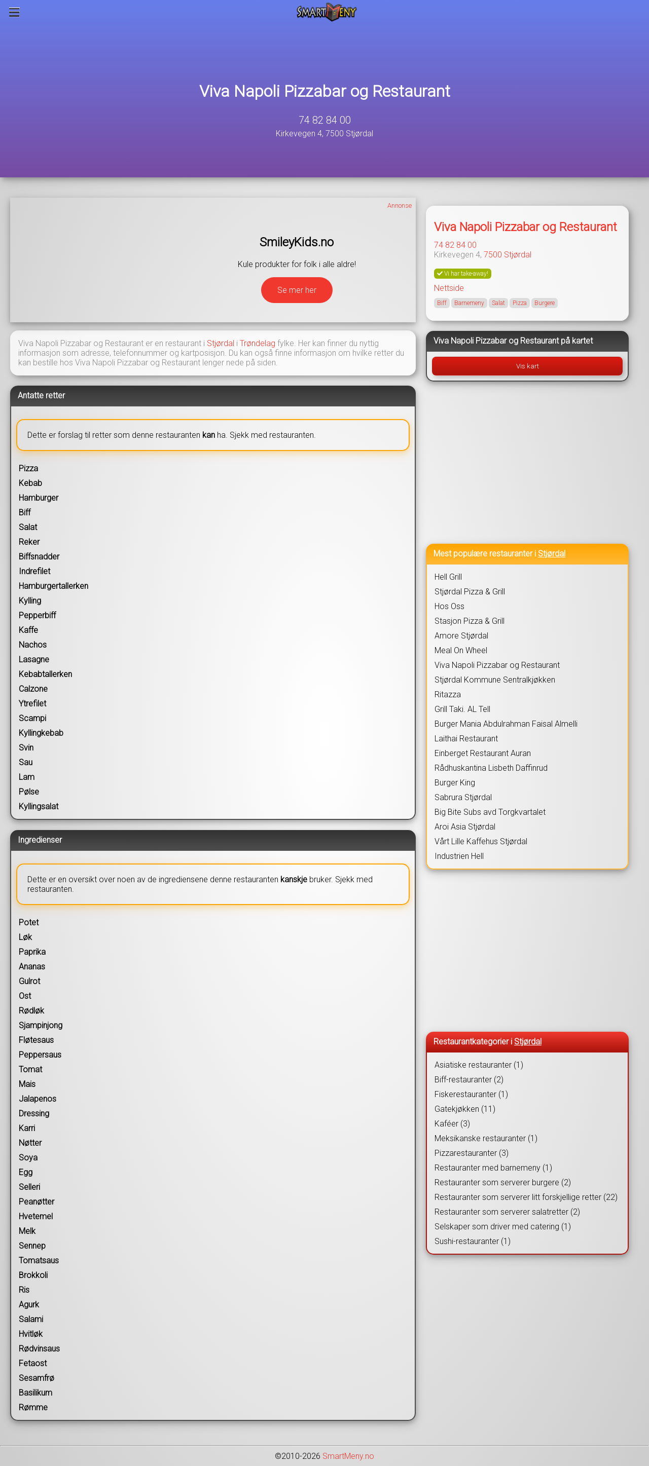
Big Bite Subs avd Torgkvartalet (490, 812)
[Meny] (14, 12)
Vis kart (527, 366)
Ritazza (448, 694)
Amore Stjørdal (461, 636)
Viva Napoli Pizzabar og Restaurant (324, 91)
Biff (442, 303)
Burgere (544, 303)
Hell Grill (448, 577)
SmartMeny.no (348, 1456)
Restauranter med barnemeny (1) (493, 1168)
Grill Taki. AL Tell (462, 709)
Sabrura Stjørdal (463, 797)
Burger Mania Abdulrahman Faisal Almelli (506, 724)
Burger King (455, 782)
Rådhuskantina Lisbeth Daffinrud (491, 768)
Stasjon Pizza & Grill (469, 621)
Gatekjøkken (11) (465, 1109)
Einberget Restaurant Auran (483, 753)
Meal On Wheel (461, 650)
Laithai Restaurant (466, 738)
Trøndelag (257, 343)
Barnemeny (469, 303)
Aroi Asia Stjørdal (465, 827)
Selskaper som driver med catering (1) (503, 1226)
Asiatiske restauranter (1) (479, 1065)
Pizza (520, 303)
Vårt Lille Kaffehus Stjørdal (481, 841)
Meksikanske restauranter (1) (486, 1138)
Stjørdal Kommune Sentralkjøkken (495, 680)
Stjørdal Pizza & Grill (470, 591)
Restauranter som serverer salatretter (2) (507, 1212)
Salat (498, 303)
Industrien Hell (459, 856)
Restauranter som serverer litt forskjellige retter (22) (526, 1197)
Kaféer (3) (452, 1124)
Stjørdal (220, 343)
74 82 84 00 (325, 120)
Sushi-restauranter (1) (473, 1241)
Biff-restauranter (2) (469, 1079)
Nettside (449, 288)
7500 (493, 254)
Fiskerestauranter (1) (471, 1094)
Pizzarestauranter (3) (472, 1153)
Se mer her (296, 290)
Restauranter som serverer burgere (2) (503, 1182)
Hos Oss (449, 606)
